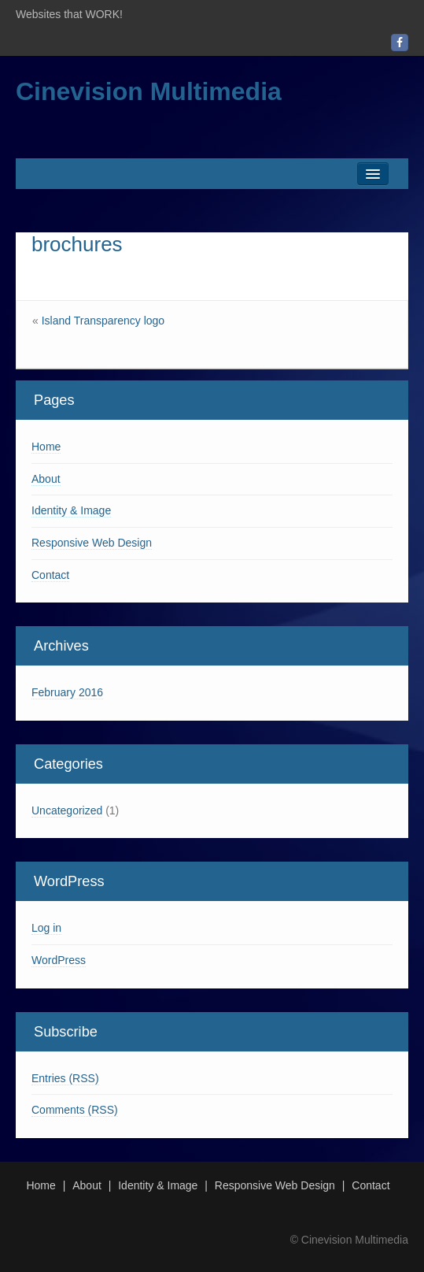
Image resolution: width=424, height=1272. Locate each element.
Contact (50, 575)
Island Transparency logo (103, 320)
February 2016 (67, 692)
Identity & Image (71, 510)
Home (46, 446)
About (46, 479)
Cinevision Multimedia (149, 91)
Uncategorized (66, 810)
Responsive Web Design (91, 542)
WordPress (58, 960)
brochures (77, 244)
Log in (46, 928)
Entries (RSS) (65, 1078)
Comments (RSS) (74, 1109)
